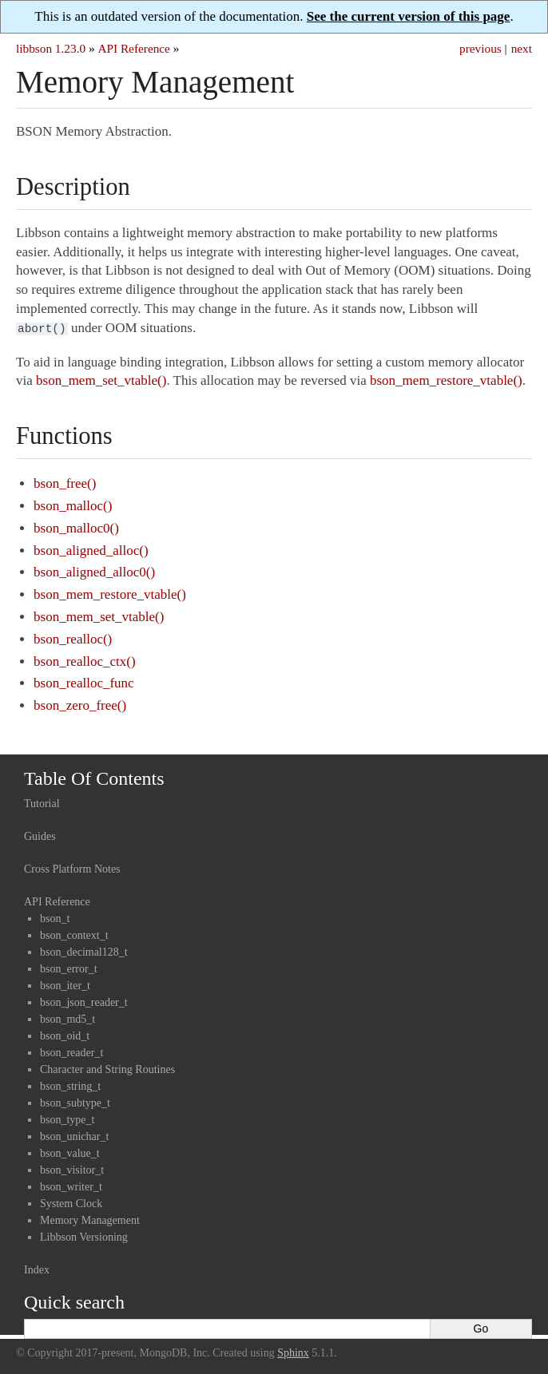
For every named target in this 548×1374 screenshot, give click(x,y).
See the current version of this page (408, 16)
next (521, 48)
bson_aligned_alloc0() (94, 570)
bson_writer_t (71, 1185)
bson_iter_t (65, 984)
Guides (40, 835)
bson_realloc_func (84, 681)
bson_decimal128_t (84, 950)
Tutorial (42, 802)
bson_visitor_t (72, 1168)
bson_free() (65, 481)
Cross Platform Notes (72, 867)
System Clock (71, 1202)
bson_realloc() (73, 637)
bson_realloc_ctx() (84, 659)
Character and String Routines (107, 1068)
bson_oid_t (64, 1034)
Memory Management (90, 1219)
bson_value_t (70, 1152)
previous (480, 48)
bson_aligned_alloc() (91, 548)
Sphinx (293, 1351)
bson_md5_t (67, 1018)
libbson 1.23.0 (50, 48)
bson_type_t (67, 1118)
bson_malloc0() (76, 526)
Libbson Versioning (84, 1235)
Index (37, 1268)
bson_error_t (68, 967)
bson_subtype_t (75, 1101)
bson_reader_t (71, 1051)
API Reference (133, 48)
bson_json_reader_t (84, 1001)
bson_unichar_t (74, 1135)
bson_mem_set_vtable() (99, 615)
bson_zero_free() (80, 703)
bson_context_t (74, 934)
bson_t (54, 917)
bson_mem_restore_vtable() (110, 592)
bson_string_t (70, 1085)
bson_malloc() (73, 504)
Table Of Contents (94, 776)
